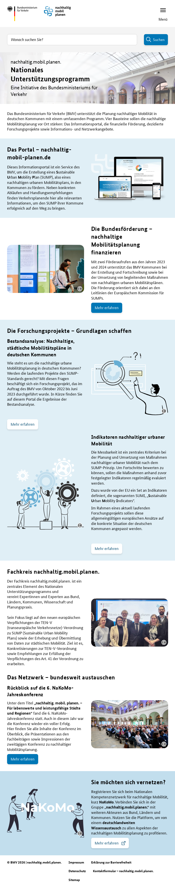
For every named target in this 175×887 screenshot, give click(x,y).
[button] (79, 288)
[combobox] (72, 39)
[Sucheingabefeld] (72, 39)
